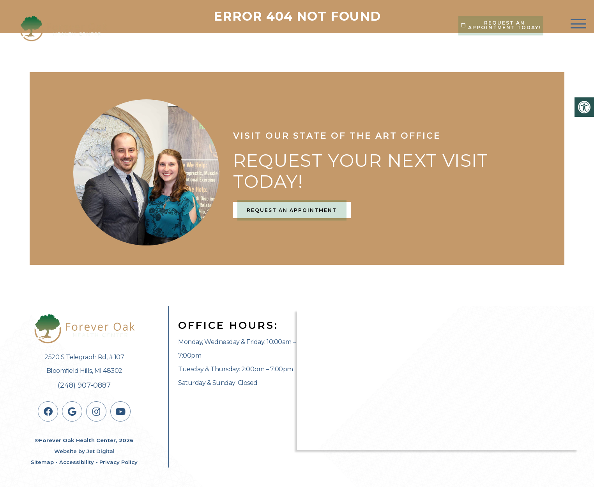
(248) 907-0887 (84, 385)
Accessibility (76, 462)
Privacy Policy (118, 462)
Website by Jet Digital (84, 451)
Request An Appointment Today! (501, 25)
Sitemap (42, 462)
